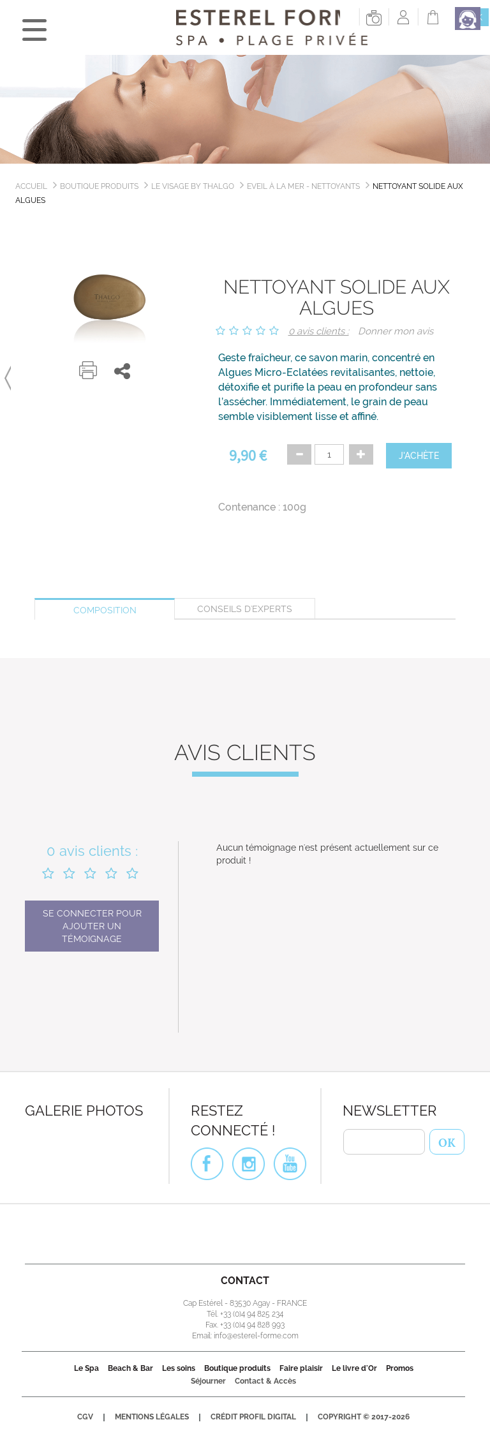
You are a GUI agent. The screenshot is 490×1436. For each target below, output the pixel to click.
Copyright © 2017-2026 (364, 1416)
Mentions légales (152, 1416)
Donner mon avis (395, 331)
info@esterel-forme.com (256, 1335)
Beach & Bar (130, 1368)
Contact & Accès (265, 1381)
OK (447, 1141)
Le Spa (86, 1368)
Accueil (31, 186)
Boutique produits (99, 186)
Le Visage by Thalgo (192, 186)
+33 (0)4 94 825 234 (251, 1314)
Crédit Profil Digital (253, 1416)
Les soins (178, 1368)
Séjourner (208, 1381)
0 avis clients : (318, 331)
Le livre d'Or (354, 1368)
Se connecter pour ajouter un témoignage (92, 926)
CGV (85, 1416)
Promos (399, 1368)
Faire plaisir (301, 1368)
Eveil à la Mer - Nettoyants (303, 186)
